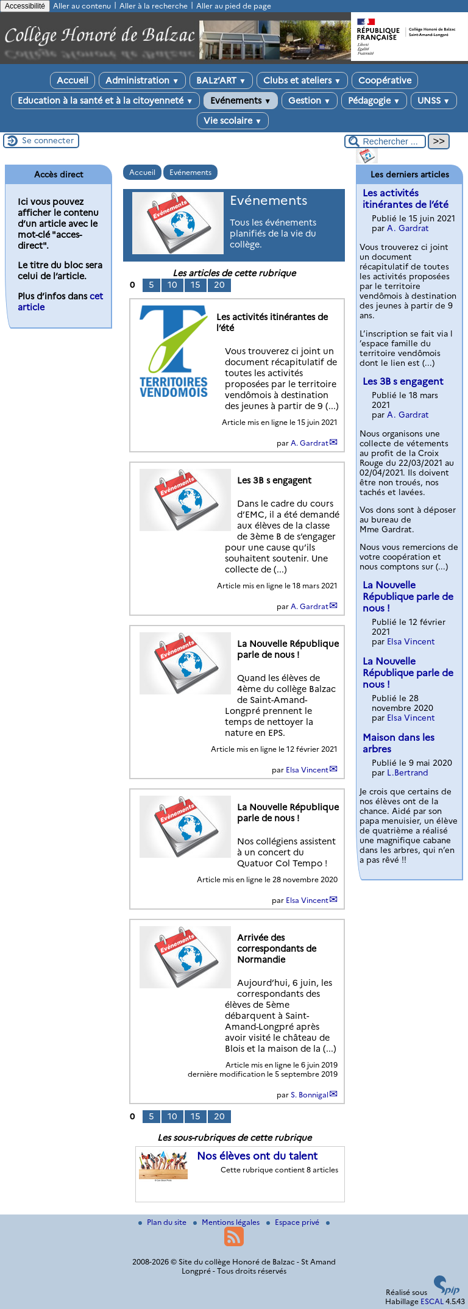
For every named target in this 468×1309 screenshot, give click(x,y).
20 (219, 284)
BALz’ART (221, 80)
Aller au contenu (82, 5)
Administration (142, 80)
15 (195, 284)
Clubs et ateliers (302, 80)
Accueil (72, 80)
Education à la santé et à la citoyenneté (105, 100)
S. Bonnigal (309, 1094)
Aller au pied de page (233, 5)
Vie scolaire (233, 120)
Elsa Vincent (307, 769)
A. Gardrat (309, 443)
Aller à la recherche (153, 5)
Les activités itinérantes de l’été (405, 198)
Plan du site (163, 1222)
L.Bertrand (407, 772)
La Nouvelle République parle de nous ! (408, 596)
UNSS (433, 100)
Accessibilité (25, 6)
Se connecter (48, 140)
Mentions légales (227, 1222)
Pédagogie (374, 100)
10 (172, 284)
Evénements (240, 100)
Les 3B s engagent (403, 381)
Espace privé (293, 1222)
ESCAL (432, 1301)
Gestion (309, 100)
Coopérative (384, 80)
